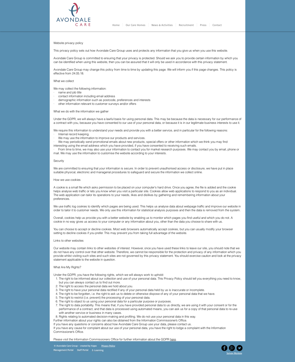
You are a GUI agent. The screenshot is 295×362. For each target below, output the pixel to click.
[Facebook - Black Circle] (224, 348)
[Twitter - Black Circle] (240, 348)
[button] (135, 25)
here (173, 339)
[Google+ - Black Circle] (232, 348)
